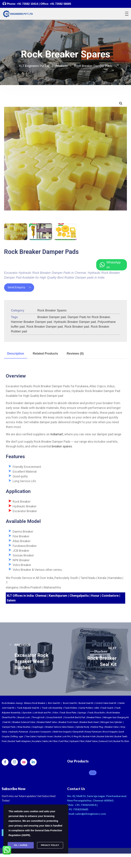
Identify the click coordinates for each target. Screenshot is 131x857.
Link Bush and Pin (42, 712)
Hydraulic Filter (77, 741)
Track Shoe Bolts (96, 712)
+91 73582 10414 (27, 3)
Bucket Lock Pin (62, 736)
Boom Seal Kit (70, 703)
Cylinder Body (82, 727)
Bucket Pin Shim (121, 741)
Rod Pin (12, 717)
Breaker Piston (94, 717)
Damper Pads (9, 727)
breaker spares (62, 446)
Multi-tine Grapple (62, 731)
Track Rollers (70, 708)
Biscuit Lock (24, 717)
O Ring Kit (76, 736)
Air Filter (53, 741)
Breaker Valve (112, 727)
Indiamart (56, 434)
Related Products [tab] (45, 353)
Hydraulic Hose (44, 736)
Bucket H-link (89, 736)
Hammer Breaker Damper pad (31, 322)
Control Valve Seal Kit (106, 703)
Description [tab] (15, 353)
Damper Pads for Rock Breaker (89, 317)
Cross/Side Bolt (54, 717)
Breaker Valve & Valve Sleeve (60, 727)
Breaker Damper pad (51, 317)
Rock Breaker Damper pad (44, 326)
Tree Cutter (30, 736)
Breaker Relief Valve (47, 722)
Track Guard (107, 708)
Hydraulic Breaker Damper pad (75, 322)
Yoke (55, 712)
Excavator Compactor (40, 731)
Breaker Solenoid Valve (24, 722)
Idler (97, 708)
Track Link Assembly (52, 708)
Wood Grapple (110, 731)
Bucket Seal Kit (86, 703)
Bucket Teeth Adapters (19, 741)
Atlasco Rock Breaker (34, 703)
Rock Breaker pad (76, 326)
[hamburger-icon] (93, 772)
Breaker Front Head (68, 722)
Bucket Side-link (105, 736)
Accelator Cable (40, 741)
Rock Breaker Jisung (12, 703)
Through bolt (38, 717)
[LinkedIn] (33, 762)
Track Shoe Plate (68, 712)
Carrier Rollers (86, 708)
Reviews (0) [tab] (75, 353)
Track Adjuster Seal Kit (28, 708)
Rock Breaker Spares (52, 310)
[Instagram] (14, 762)
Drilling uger (17, 736)
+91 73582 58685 (60, 3)
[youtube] (23, 762)
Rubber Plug (97, 727)
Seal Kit (7, 722)
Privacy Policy (50, 845)
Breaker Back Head (89, 722)
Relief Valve (91, 741)
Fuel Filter (63, 741)
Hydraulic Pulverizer (18, 731)
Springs (82, 712)
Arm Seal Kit (54, 703)
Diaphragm (38, 727)
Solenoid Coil (105, 741)
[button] (121, 103)
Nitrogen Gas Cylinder (111, 722)
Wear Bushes (24, 727)
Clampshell (77, 731)
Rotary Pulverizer (93, 731)
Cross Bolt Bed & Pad (74, 717)
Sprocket (27, 712)
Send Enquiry (19, 287)
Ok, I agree (20, 845)
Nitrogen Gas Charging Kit (116, 717)
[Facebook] (5, 762)
